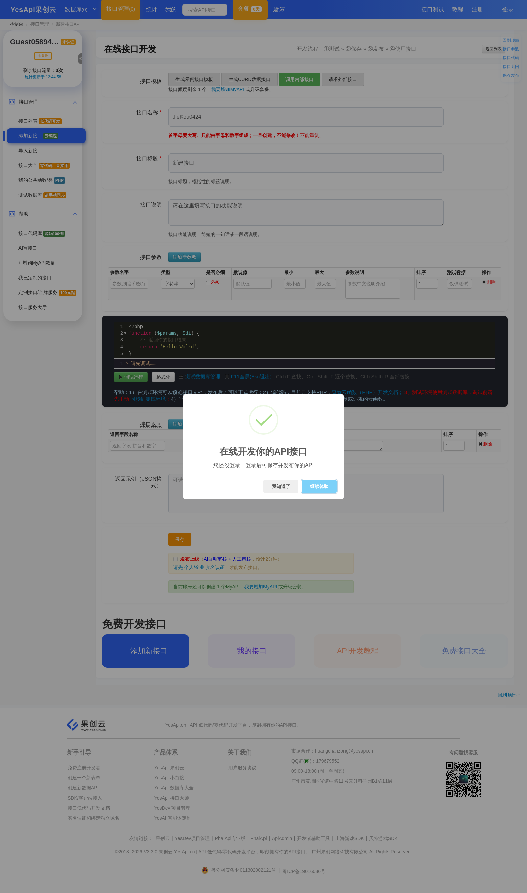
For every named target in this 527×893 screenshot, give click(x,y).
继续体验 (319, 486)
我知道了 (281, 486)
